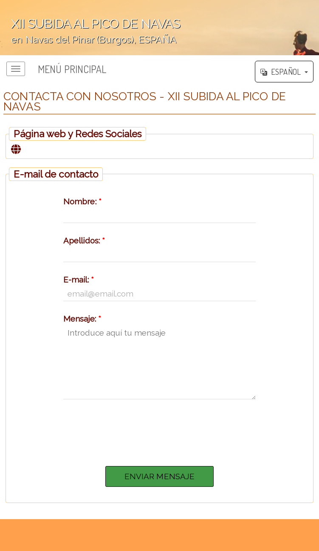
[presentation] (159, 430)
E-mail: (78, 279)
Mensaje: (82, 318)
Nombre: (82, 201)
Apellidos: (84, 240)
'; (159, 27)
